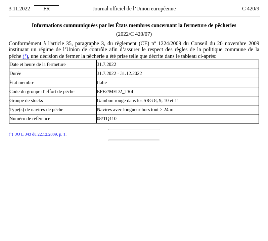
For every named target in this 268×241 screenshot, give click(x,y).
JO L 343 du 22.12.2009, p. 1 (40, 134)
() (25, 56)
